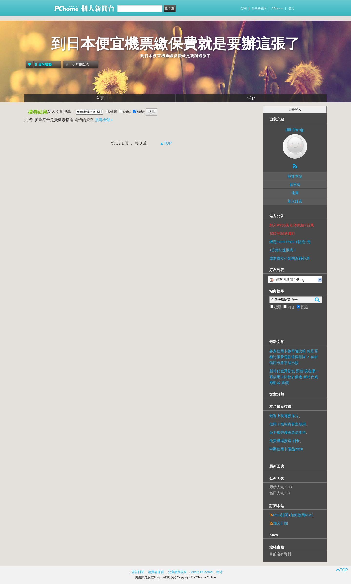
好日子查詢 (259, 8)
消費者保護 (156, 572)
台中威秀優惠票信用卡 (287, 432)
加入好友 (295, 201)
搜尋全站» (104, 120)
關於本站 (295, 176)
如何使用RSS (301, 515)
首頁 (100, 98)
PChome (277, 8)
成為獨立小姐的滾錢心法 (289, 258)
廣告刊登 (137, 572)
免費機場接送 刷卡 (284, 441)
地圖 (295, 193)
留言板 (295, 184)
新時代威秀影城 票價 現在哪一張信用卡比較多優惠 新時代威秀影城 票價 (294, 377)
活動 (251, 98)
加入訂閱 (280, 523)
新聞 (244, 8)
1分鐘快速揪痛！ (283, 250)
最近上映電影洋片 (284, 416)
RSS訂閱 (280, 515)
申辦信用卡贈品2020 (286, 449)
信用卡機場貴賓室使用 (287, 424)
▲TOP (165, 143)
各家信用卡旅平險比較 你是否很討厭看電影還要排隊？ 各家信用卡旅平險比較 (293, 357)
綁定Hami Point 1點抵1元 (290, 242)
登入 (291, 8)
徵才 (219, 572)
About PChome (202, 572)
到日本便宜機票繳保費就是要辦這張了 (175, 44)
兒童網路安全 (177, 572)
